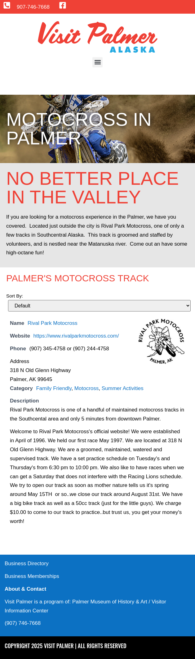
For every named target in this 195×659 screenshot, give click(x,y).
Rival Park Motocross (53, 323)
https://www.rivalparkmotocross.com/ (76, 336)
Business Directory (27, 563)
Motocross (86, 388)
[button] (97, 62)
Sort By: (14, 295)
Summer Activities (123, 388)
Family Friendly (53, 388)
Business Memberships (32, 576)
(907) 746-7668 (23, 623)
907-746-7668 (33, 7)
